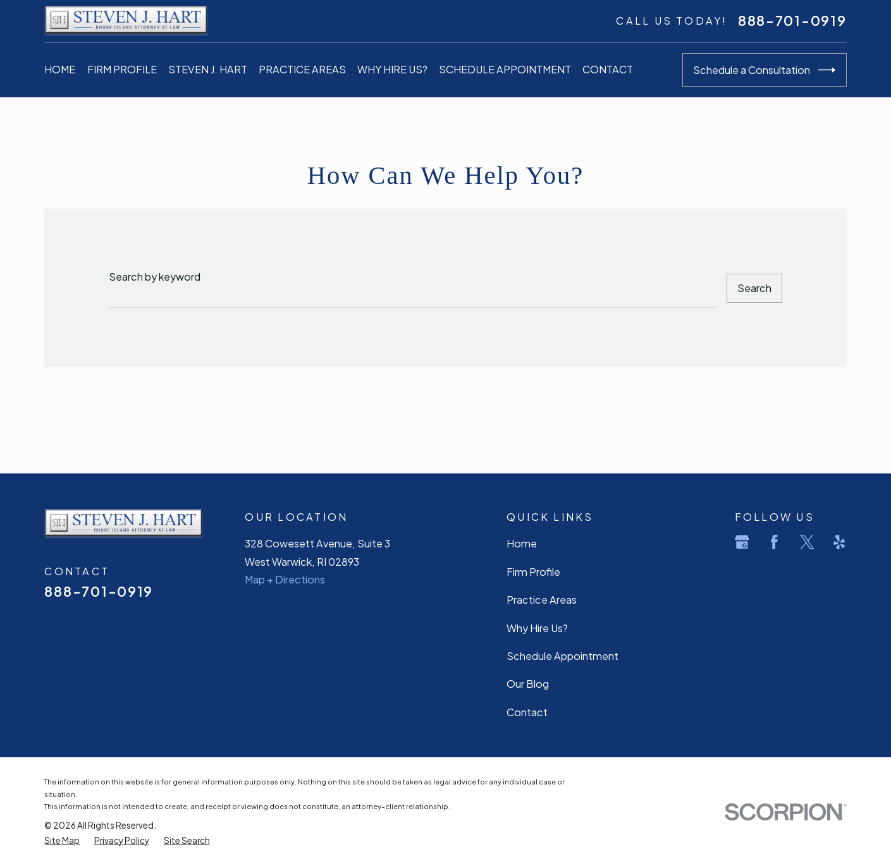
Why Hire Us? (537, 628)
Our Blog (528, 683)
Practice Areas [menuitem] (302, 69)
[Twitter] (807, 542)
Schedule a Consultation (764, 70)
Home (522, 543)
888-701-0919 (792, 21)
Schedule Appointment (562, 655)
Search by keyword (154, 276)
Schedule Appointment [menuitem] (505, 69)
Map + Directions (285, 579)
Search (754, 288)
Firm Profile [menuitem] (122, 69)
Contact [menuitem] (607, 69)
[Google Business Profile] (742, 542)
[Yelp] (839, 542)
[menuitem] (62, 840)
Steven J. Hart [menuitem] (207, 69)
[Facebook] (774, 542)
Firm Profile (533, 571)
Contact (527, 712)
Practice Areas (542, 599)
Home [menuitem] (59, 69)
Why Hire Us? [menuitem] (392, 69)
